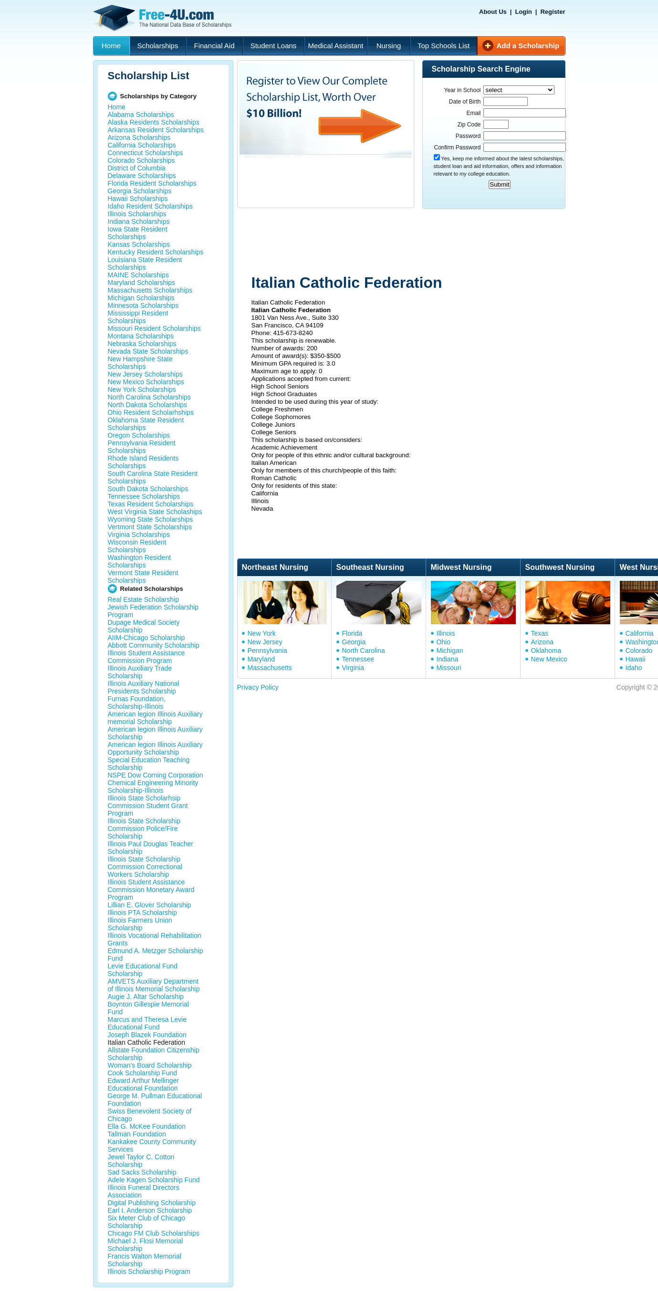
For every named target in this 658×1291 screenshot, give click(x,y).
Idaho (634, 668)
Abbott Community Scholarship (153, 645)
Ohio (444, 642)
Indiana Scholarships (139, 221)
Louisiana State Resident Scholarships (145, 263)
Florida (352, 633)
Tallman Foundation (137, 1134)
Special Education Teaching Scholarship (149, 763)
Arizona (542, 642)
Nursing (388, 46)
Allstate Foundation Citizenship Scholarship (153, 1053)
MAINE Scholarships (138, 275)
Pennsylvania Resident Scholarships (142, 446)
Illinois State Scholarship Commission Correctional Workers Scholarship (145, 866)
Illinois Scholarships (137, 214)
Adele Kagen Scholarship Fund (154, 1180)
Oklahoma (546, 650)
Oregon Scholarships (139, 435)
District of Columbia (137, 168)
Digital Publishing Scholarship (152, 1203)
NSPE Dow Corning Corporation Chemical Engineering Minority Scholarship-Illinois (155, 782)
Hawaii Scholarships (138, 198)
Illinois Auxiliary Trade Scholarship (140, 672)
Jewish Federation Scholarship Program (153, 611)
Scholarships (157, 46)
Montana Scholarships (141, 336)
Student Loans (274, 46)
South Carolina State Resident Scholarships (153, 477)
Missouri (449, 668)
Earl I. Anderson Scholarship (150, 1210)
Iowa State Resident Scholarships (137, 233)
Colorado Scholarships (141, 160)
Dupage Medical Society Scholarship (144, 626)
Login (523, 11)
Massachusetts (270, 668)
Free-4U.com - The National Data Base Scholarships (163, 18)
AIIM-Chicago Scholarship (146, 637)
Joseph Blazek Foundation (147, 1035)
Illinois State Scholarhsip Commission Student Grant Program (148, 805)
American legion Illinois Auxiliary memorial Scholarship (155, 717)
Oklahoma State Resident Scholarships (146, 423)
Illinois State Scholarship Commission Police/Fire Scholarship (144, 828)
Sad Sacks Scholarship (142, 1172)
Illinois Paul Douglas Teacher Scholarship (151, 847)
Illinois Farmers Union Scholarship (140, 924)
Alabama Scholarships (141, 114)
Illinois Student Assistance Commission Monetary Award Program (151, 889)
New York (262, 633)
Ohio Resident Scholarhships (151, 412)
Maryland (261, 659)
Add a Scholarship (528, 46)
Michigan (450, 650)
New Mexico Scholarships (146, 382)
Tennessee (358, 659)
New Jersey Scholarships (145, 374)
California (640, 633)
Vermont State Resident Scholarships (143, 576)
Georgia (354, 642)
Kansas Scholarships (139, 244)
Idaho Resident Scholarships (150, 206)
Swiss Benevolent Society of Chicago (150, 1115)
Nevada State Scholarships (148, 351)
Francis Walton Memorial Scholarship (144, 1260)
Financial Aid (214, 46)
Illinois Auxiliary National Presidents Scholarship (143, 687)
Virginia (353, 668)
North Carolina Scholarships (149, 397)
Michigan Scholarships (141, 298)
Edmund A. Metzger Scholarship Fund (155, 954)
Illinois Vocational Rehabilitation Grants (154, 939)
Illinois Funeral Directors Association (143, 1191)
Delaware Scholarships (142, 175)
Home (111, 46)
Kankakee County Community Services (152, 1145)
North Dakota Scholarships (148, 405)
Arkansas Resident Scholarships (156, 130)
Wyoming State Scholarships (150, 519)
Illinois (446, 633)
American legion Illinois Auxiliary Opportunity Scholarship (155, 748)
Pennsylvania (267, 650)
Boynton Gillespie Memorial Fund (148, 1008)
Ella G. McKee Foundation (147, 1126)
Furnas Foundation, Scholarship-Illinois (137, 702)
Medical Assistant (336, 46)
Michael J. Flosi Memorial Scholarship (145, 1244)
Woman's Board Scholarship (150, 1065)
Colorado (639, 650)
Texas (540, 633)
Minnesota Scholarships (143, 305)
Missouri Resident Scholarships (154, 328)
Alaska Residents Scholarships (153, 122)
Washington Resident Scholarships (139, 561)
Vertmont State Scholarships (150, 527)
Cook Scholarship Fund (143, 1073)
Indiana (448, 659)
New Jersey (265, 642)
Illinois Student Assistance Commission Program (146, 656)
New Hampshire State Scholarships (140, 362)
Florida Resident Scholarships (152, 183)
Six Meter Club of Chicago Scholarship (147, 1221)
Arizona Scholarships (139, 137)
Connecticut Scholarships (145, 153)
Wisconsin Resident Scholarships (137, 546)
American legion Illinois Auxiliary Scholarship (155, 733)
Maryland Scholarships (142, 282)
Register (552, 11)
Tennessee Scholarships (144, 496)
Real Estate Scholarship (143, 599)
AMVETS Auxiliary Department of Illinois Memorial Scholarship (154, 985)
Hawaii (636, 659)
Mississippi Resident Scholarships (138, 317)
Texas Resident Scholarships (151, 504)
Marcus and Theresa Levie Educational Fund (147, 1023)
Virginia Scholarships (139, 534)
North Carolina (363, 650)
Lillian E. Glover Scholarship (149, 905)
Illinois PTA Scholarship (142, 912)
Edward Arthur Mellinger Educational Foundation (143, 1084)
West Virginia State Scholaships (155, 511)
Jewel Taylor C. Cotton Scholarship (141, 1160)
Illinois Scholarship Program (149, 1271)
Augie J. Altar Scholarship (146, 996)
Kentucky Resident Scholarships (156, 252)
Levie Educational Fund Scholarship (143, 969)
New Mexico (549, 659)
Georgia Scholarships (140, 191)
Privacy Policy (258, 687)
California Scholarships (142, 145)
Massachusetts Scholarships (150, 290)
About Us (493, 11)
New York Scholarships (142, 389)
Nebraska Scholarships (142, 343)
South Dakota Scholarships (148, 489)
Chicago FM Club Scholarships (153, 1233)
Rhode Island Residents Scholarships (143, 462)
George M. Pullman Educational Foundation (155, 1099)
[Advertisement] (418, 242)
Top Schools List (444, 46)
